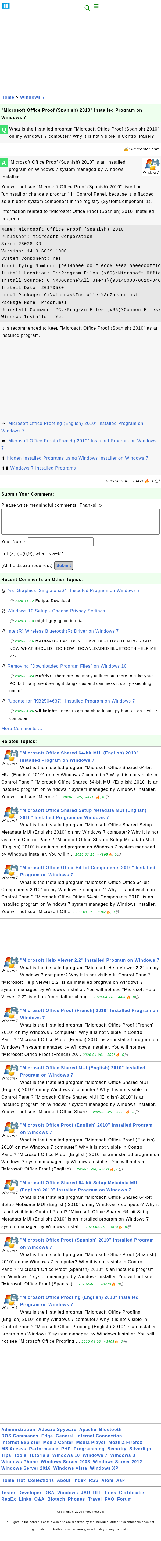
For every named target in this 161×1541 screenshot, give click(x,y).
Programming (89, 1454)
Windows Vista (70, 1473)
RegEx (8, 1504)
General (65, 1441)
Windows (67, 1498)
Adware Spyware (57, 1435)
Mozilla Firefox (125, 1447)
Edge (47, 1441)
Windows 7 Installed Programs (43, 468)
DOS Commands (19, 1441)
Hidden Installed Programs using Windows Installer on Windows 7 (77, 458)
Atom (107, 1485)
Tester (8, 1498)
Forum (124, 1504)
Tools (20, 1460)
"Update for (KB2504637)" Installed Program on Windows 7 (71, 706)
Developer (29, 1498)
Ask (120, 1485)
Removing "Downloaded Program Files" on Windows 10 (67, 671)
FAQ (110, 1504)
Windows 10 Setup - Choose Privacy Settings (56, 616)
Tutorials (39, 1460)
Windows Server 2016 (26, 1473)
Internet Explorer (20, 1447)
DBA (49, 1498)
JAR (85, 1498)
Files (110, 1498)
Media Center (58, 1447)
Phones (76, 1504)
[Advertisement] (80, 53)
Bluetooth (110, 1435)
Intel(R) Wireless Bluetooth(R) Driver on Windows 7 (63, 636)
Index (79, 1485)
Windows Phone (19, 1467)
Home (7, 97)
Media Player (91, 1447)
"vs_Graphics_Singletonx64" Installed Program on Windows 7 (74, 596)
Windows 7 (32, 97)
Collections (41, 1485)
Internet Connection (99, 1441)
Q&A (39, 1504)
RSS (94, 1485)
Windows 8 (122, 1460)
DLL (97, 1498)
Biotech (56, 1504)
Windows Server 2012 (117, 1467)
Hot (21, 1485)
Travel (95, 1504)
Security (116, 1454)
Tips (6, 1460)
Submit (63, 571)
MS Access (13, 1454)
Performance (43, 1454)
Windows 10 (66, 1460)
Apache (87, 1435)
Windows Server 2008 (65, 1467)
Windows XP (104, 1473)
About (64, 1485)
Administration (18, 1435)
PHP (66, 1454)
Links (25, 1504)
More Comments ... (21, 734)
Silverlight (141, 1454)
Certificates (132, 1498)
